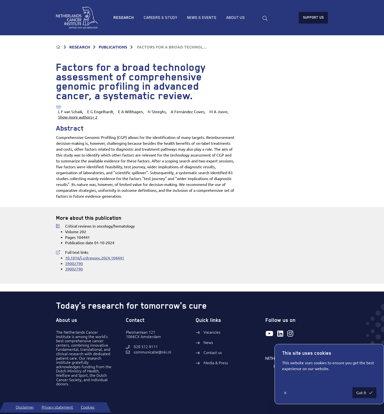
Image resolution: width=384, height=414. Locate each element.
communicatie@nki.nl (152, 352)
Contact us (213, 352)
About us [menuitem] (235, 17)
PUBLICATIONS (113, 47)
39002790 (74, 263)
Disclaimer (25, 407)
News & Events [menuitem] (201, 17)
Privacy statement (57, 407)
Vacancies (212, 332)
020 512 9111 (146, 347)
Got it (361, 392)
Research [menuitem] (123, 17)
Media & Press (216, 363)
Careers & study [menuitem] (160, 17)
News (208, 342)
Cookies (88, 407)
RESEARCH (79, 47)
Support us (313, 17)
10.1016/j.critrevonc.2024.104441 (94, 258)
